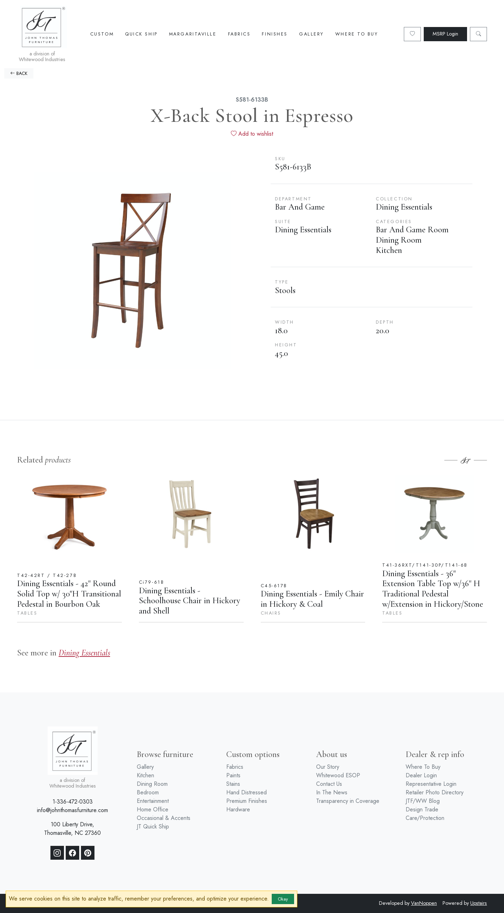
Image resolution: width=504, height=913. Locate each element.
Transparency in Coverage (347, 801)
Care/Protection (425, 818)
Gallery (311, 34)
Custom (102, 34)
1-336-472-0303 (73, 802)
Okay (283, 899)
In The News (331, 792)
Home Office (152, 809)
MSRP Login (445, 33)
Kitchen (145, 775)
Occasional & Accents (163, 818)
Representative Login (431, 784)
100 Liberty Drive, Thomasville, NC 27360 (72, 828)
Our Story (327, 767)
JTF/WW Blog (423, 801)
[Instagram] (57, 853)
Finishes (274, 34)
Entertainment (153, 801)
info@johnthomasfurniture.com (72, 810)
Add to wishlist (252, 134)
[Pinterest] (87, 853)
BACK (18, 73)
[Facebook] (72, 853)
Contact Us (329, 784)
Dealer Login (421, 775)
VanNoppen (424, 903)
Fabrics (239, 34)
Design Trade (422, 809)
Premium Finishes (246, 801)
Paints (233, 775)
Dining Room (152, 784)
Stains (233, 784)
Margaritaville (193, 34)
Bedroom (148, 792)
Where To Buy (356, 34)
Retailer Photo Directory (435, 792)
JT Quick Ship (153, 826)
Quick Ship (141, 34)
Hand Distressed (246, 792)
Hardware (238, 809)
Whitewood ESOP (338, 775)
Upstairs (478, 903)
